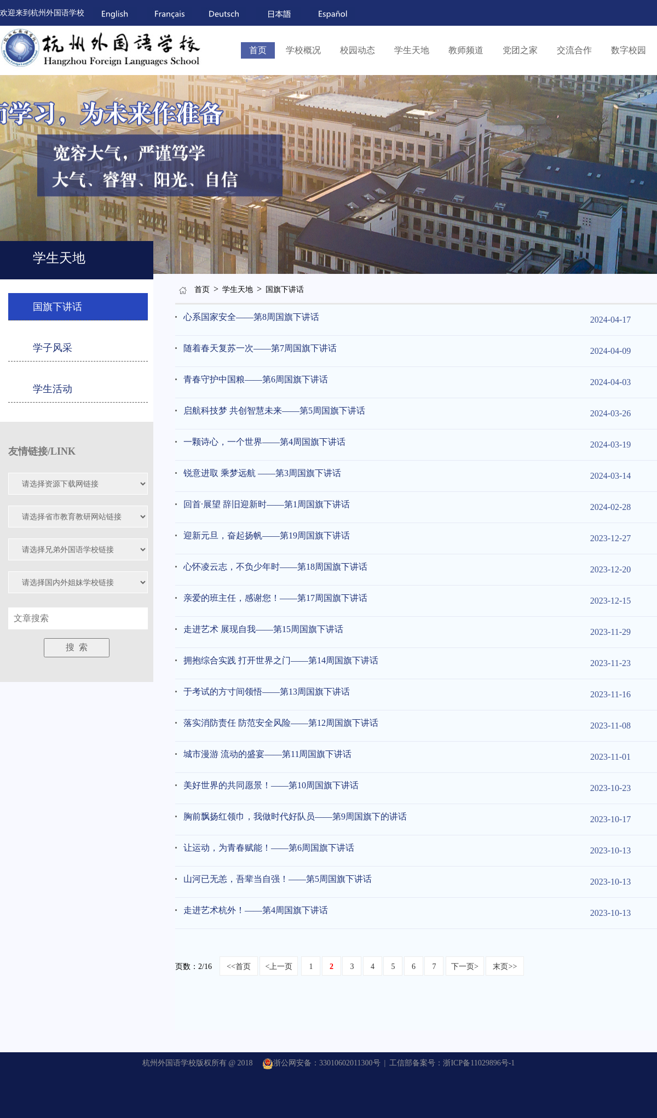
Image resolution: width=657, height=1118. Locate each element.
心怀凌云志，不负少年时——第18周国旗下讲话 (275, 566)
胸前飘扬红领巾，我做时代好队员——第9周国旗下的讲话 (295, 816)
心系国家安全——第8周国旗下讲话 (251, 317)
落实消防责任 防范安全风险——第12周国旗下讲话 (280, 722)
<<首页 (239, 966)
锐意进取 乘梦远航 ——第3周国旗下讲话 (262, 473)
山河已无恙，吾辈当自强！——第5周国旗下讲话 (277, 879)
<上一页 (278, 966)
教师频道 (465, 50)
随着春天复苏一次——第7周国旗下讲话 (260, 348)
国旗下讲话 (285, 289)
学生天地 (411, 50)
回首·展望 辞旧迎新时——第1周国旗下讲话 (266, 504)
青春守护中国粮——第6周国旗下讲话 (255, 379)
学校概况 (303, 50)
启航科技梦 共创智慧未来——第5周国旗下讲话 (274, 410)
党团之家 (520, 50)
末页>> (505, 966)
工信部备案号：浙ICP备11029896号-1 (452, 1063)
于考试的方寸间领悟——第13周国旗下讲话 (266, 691)
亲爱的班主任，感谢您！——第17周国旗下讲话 (275, 598)
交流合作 (574, 50)
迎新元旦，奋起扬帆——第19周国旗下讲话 (266, 535)
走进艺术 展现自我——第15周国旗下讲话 (263, 629)
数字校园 (628, 50)
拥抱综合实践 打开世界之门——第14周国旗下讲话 (280, 660)
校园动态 (357, 50)
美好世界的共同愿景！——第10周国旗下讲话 (271, 785)
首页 (258, 50)
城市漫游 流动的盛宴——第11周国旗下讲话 (267, 754)
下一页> (465, 966)
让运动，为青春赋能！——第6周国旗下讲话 (268, 847)
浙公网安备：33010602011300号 (321, 1063)
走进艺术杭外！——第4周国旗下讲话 (255, 910)
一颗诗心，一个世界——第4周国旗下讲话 (264, 441)
